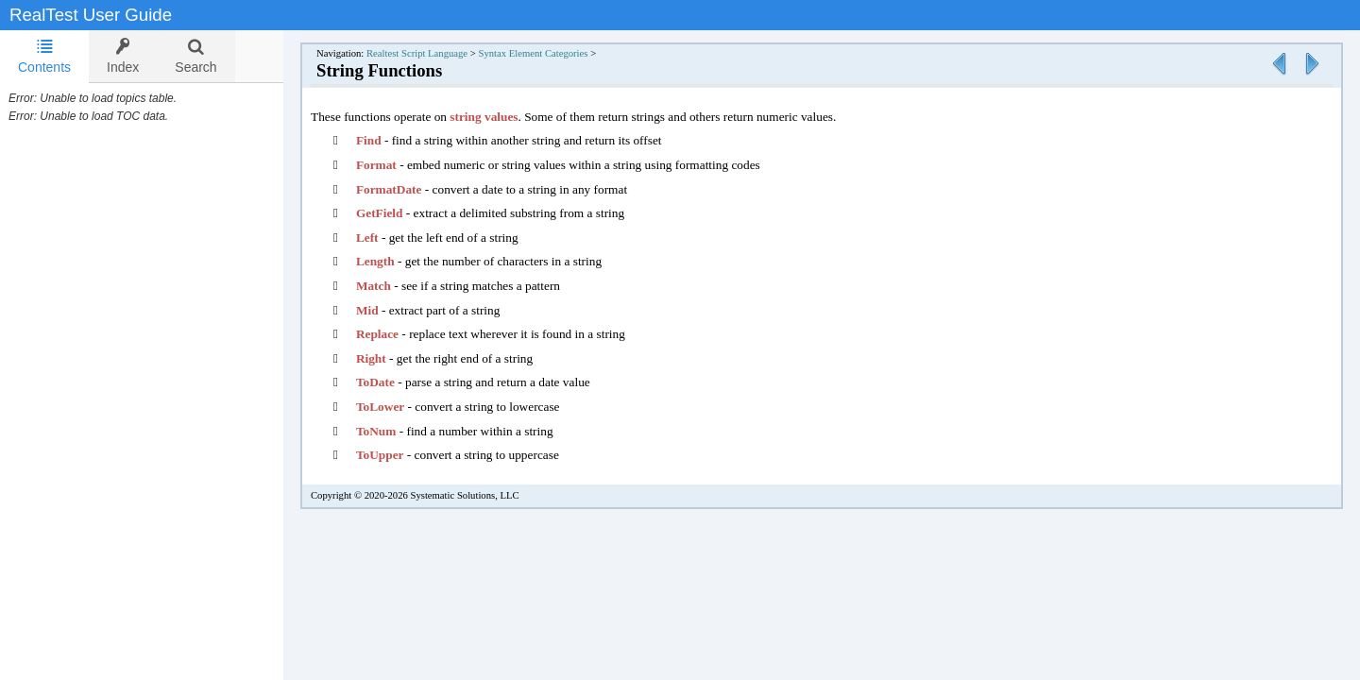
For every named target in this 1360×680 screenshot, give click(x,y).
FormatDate (408, 189)
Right (390, 358)
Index (123, 56)
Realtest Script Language (435, 53)
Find (387, 140)
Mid (386, 310)
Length (394, 261)
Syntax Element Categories (551, 53)
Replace (396, 334)
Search (195, 56)
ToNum (395, 431)
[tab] (44, 56)
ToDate (394, 382)
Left (386, 237)
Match (394, 286)
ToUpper (399, 455)
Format (395, 165)
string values (502, 117)
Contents (44, 56)
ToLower (399, 407)
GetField (398, 213)
